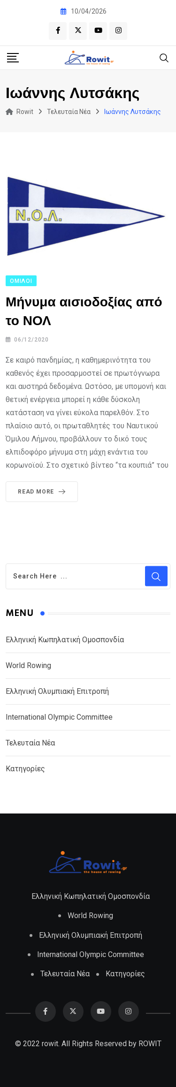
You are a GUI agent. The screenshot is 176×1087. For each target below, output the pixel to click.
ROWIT (149, 1042)
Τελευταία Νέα (30, 742)
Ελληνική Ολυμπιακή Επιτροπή (57, 690)
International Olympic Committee (59, 716)
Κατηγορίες (25, 768)
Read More (43, 491)
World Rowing (28, 665)
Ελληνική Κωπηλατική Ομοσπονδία (65, 639)
